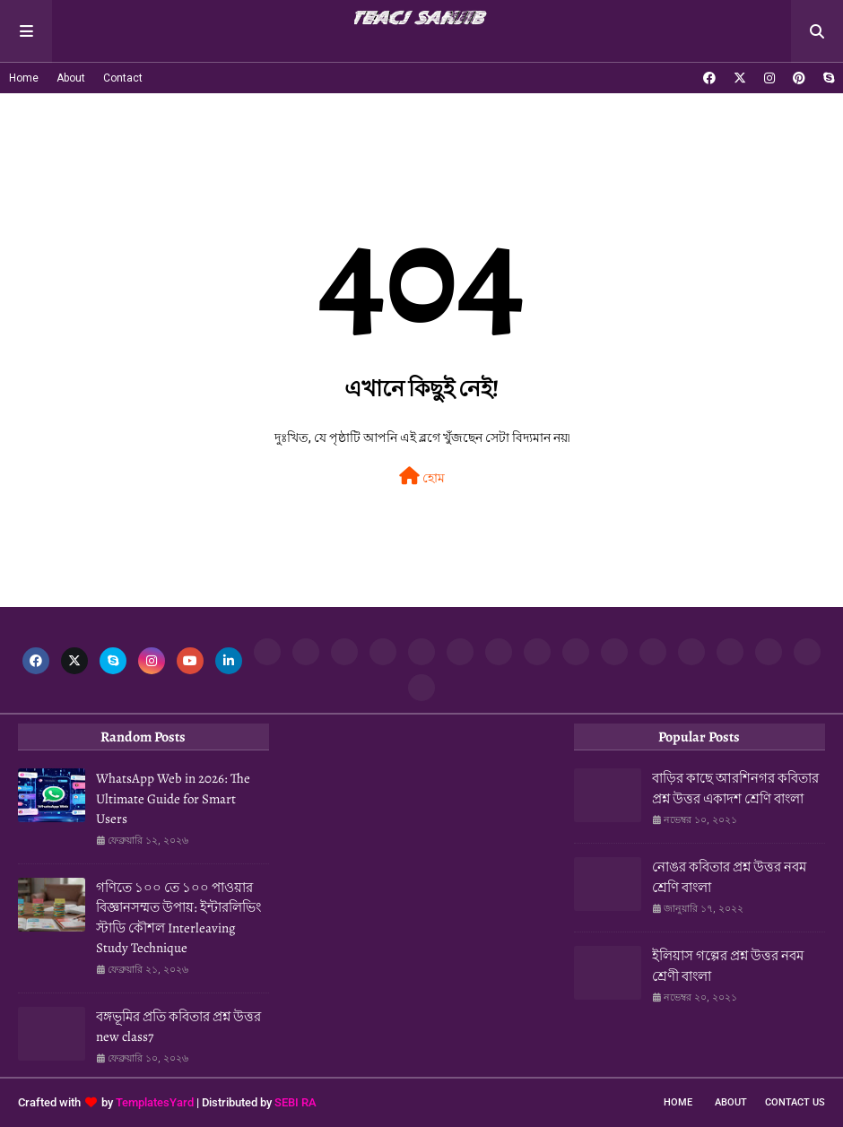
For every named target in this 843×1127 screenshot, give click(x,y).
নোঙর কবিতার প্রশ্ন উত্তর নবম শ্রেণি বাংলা (729, 877)
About (70, 78)
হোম (422, 476)
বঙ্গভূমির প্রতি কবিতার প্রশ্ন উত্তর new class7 (178, 1027)
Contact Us (795, 1102)
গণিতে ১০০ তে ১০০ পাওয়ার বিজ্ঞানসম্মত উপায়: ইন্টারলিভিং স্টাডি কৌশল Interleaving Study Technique (178, 918)
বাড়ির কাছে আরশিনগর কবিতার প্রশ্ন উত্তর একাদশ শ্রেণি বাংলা (735, 788)
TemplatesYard (155, 1102)
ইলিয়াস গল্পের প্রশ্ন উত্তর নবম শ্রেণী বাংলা (728, 966)
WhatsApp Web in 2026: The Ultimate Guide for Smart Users (173, 798)
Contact (123, 78)
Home (24, 78)
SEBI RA (295, 1102)
